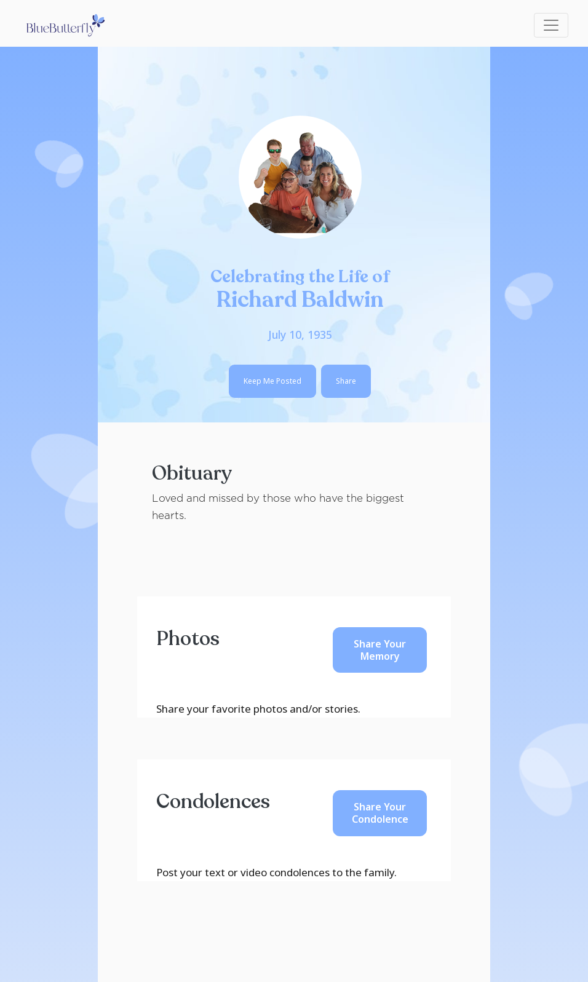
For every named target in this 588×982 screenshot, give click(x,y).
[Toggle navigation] (551, 25)
